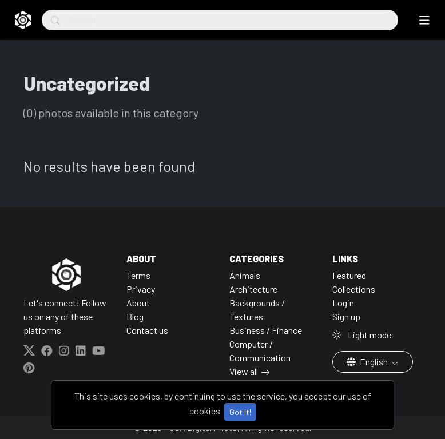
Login (343, 302)
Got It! (240, 412)
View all (243, 371)
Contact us (147, 330)
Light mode (361, 334)
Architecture (253, 289)
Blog (135, 316)
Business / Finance (265, 330)
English (368, 361)
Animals (244, 275)
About (138, 302)
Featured (349, 275)
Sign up (346, 316)
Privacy (140, 289)
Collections (353, 289)
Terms (138, 275)
